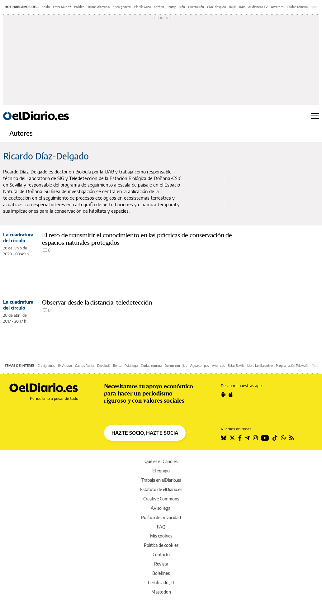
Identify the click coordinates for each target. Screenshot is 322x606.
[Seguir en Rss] (291, 438)
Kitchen (159, 7)
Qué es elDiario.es (161, 461)
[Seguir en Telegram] (247, 438)
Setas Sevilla (236, 365)
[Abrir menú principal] (315, 116)
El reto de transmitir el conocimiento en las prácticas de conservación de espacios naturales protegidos (137, 239)
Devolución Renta (109, 365)
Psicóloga (131, 365)
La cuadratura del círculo (18, 237)
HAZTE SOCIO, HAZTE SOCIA (144, 433)
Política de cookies (161, 545)
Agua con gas (199, 365)
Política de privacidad (161, 517)
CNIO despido (216, 7)
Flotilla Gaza (142, 7)
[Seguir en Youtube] (265, 438)
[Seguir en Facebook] (240, 438)
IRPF (232, 7)
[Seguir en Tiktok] (275, 438)
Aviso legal (161, 508)
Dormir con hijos (176, 365)
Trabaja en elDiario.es (161, 480)
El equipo (161, 470)
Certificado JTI (161, 582)
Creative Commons (161, 498)
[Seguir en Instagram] (255, 438)
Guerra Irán (196, 7)
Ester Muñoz (62, 7)
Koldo (46, 7)
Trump (171, 7)
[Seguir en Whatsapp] (283, 438)
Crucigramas (46, 365)
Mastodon (161, 591)
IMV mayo (65, 365)
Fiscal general (122, 7)
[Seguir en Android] (223, 394)
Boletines (161, 573)
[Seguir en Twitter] (232, 438)
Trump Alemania (99, 7)
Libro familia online (260, 365)
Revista (161, 563)
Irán (182, 7)
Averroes (277, 7)
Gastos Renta (84, 365)
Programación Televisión (292, 365)
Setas (314, 7)
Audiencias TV (258, 7)
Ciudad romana (297, 7)
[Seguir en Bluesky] (223, 438)
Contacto (161, 554)
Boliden (79, 7)
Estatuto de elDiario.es (161, 489)
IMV (242, 7)
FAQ (161, 526)
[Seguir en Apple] (231, 394)
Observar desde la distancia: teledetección (97, 302)
